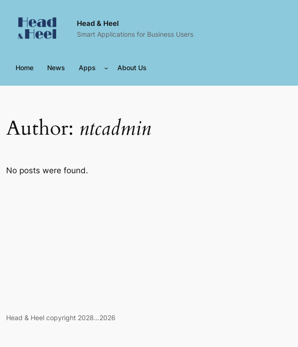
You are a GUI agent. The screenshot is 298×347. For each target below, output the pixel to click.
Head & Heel (98, 23)
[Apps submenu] (106, 68)
